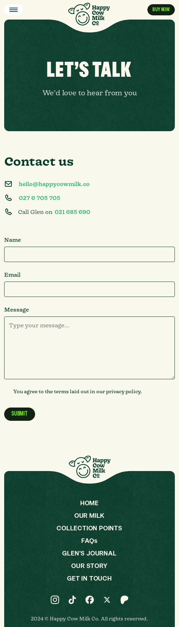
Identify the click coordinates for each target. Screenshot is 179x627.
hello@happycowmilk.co (54, 183)
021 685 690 (72, 211)
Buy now (161, 9)
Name (12, 239)
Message (16, 309)
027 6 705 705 (39, 197)
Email (12, 274)
